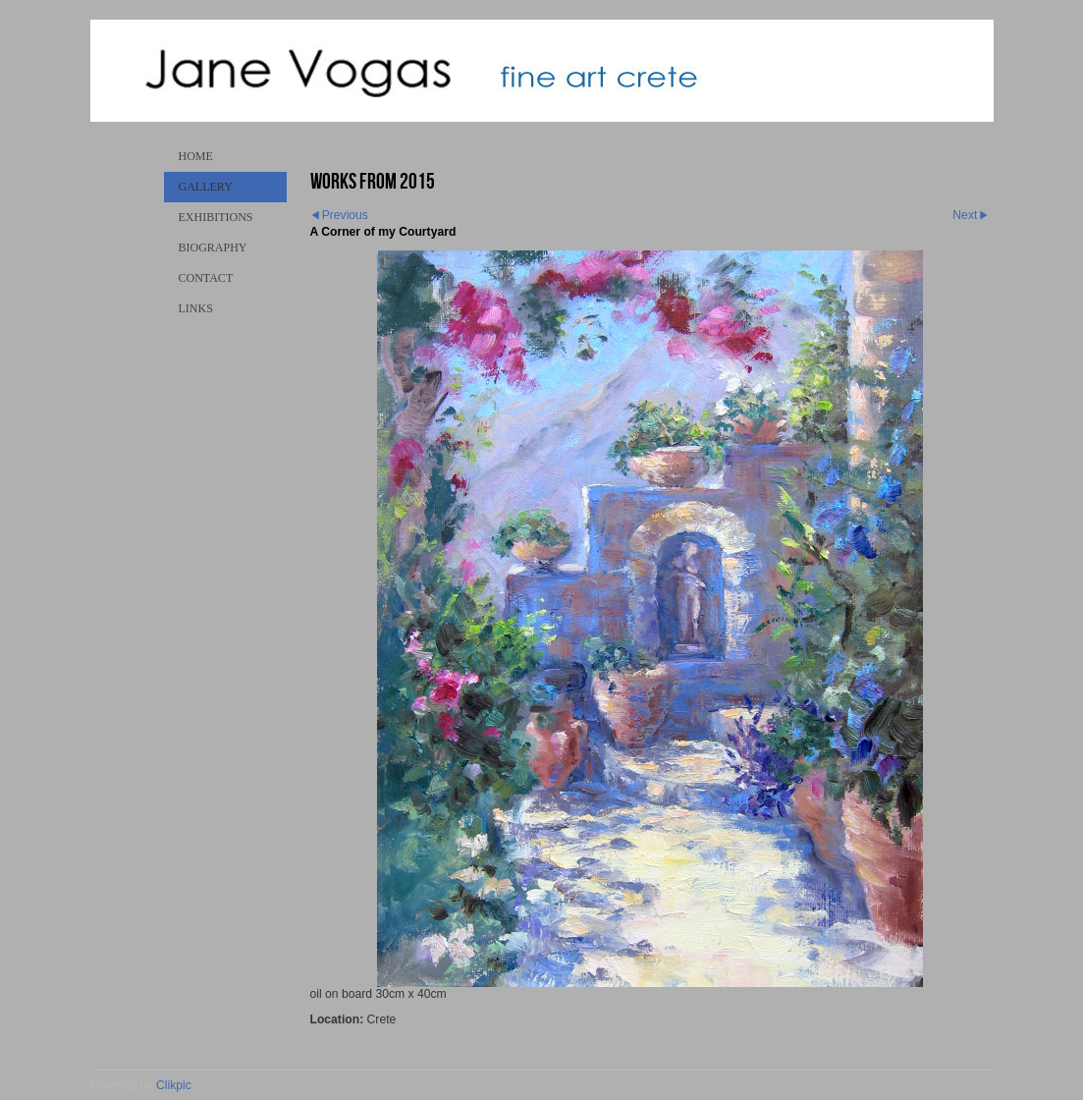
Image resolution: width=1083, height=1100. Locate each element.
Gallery (206, 186)
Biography (213, 247)
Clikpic (173, 1085)
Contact (206, 278)
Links (196, 308)
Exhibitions (216, 217)
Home (196, 156)
